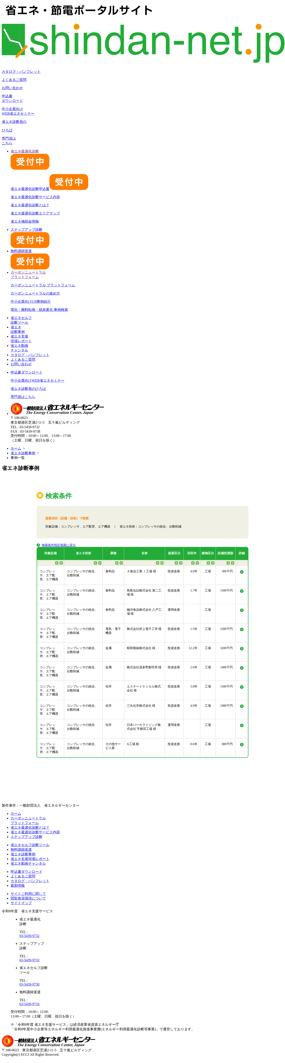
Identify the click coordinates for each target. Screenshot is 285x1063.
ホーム (16, 448)
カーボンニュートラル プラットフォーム (43, 285)
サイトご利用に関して (28, 894)
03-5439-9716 (29, 1004)
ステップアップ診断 (26, 837)
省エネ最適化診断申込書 (49, 189)
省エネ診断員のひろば (28, 389)
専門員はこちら (23, 397)
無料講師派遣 (21, 849)
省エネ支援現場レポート (30, 859)
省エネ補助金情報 (25, 221)
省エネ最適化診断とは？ (30, 205)
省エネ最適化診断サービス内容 (35, 197)
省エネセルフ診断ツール (30, 845)
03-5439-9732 (29, 936)
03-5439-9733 (29, 960)
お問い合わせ (12, 88)
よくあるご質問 (14, 80)
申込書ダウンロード (26, 372)
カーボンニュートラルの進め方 (35, 293)
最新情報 (18, 885)
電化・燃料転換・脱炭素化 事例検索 (39, 310)
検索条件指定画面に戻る (59, 545)
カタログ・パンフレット (21, 71)
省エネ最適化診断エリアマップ (35, 213)
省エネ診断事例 (23, 453)
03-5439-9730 (29, 984)
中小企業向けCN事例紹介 (31, 301)
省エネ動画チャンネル (28, 863)
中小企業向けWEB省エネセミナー (37, 380)
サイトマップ (21, 903)
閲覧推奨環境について (28, 898)
